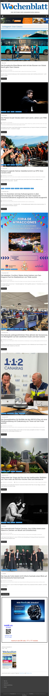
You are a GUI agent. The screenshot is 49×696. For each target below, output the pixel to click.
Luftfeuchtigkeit (11, 340)
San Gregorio (33, 281)
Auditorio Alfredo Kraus (28, 123)
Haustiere (12, 427)
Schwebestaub (26, 340)
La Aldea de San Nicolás (25, 71)
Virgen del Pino (40, 482)
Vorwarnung (32, 340)
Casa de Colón (8, 582)
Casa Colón (11, 534)
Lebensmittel (25, 482)
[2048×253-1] (25, 20)
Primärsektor (34, 71)
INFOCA (16, 427)
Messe (30, 71)
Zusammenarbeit (42, 427)
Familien (8, 281)
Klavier (12, 124)
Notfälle (12, 201)
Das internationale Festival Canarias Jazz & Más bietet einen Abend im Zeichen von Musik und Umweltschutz (23, 529)
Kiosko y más (29, 673)
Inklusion (29, 281)
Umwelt (21, 328)
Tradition (41, 281)
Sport (8, 164)
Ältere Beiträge (5, 594)
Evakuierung (4, 427)
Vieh (32, 427)
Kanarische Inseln (10, 328)
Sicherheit (15, 201)
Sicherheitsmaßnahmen (21, 201)
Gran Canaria (9, 59)
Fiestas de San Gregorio (19, 281)
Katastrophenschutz (21, 427)
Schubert (20, 124)
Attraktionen (4, 281)
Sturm (27, 201)
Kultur (8, 111)
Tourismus (15, 59)
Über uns (5, 680)
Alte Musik (4, 582)
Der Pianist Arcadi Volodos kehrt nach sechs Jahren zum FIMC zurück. (24, 119)
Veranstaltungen (21, 59)
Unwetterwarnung (31, 201)
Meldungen (17, 188)
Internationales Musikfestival (6, 124)
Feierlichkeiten (12, 281)
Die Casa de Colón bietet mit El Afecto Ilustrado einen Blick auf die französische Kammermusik (24, 577)
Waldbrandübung (36, 427)
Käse (13, 71)
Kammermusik (32, 582)
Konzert (14, 124)
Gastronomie (3, 59)
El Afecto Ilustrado (14, 582)
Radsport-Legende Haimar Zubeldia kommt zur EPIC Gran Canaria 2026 (22, 172)
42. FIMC (3, 123)
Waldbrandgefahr (37, 340)
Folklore (16, 482)
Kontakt (5, 687)
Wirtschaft (27, 59)
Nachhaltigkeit (34, 534)
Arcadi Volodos (21, 123)
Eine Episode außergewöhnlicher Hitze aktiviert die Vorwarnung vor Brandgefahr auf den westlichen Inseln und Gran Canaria (24, 336)
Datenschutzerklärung (8, 685)
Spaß (37, 281)
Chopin (41, 123)
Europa (3, 71)
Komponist (23, 534)
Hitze (8, 340)
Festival (15, 534)
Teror (34, 482)
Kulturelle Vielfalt (17, 71)
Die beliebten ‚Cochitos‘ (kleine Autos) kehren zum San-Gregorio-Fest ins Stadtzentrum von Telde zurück (21, 276)
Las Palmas (27, 534)
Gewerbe (6, 71)
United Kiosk (21, 673)
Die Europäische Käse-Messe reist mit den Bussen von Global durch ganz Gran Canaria (23, 66)
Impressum (6, 683)
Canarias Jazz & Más (5, 534)
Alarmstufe (4, 201)
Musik (17, 124)
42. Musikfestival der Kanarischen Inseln (12, 123)
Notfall (26, 427)
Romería (29, 482)
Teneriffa (12, 111)
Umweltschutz (39, 534)
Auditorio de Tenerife (36, 123)
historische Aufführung (26, 582)
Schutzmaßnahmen (20, 340)
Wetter (32, 188)
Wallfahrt (45, 482)
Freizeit (2, 188)
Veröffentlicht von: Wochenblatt (7, 70)
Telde (39, 281)
